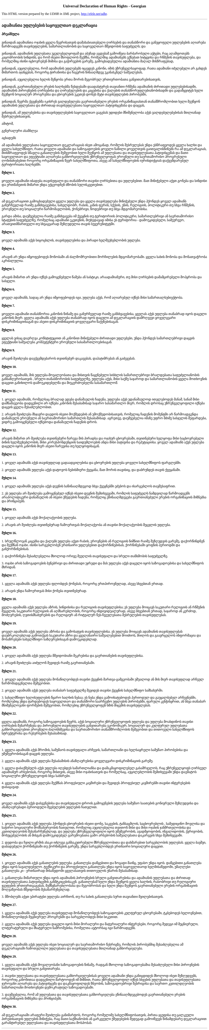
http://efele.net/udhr (94, 14)
